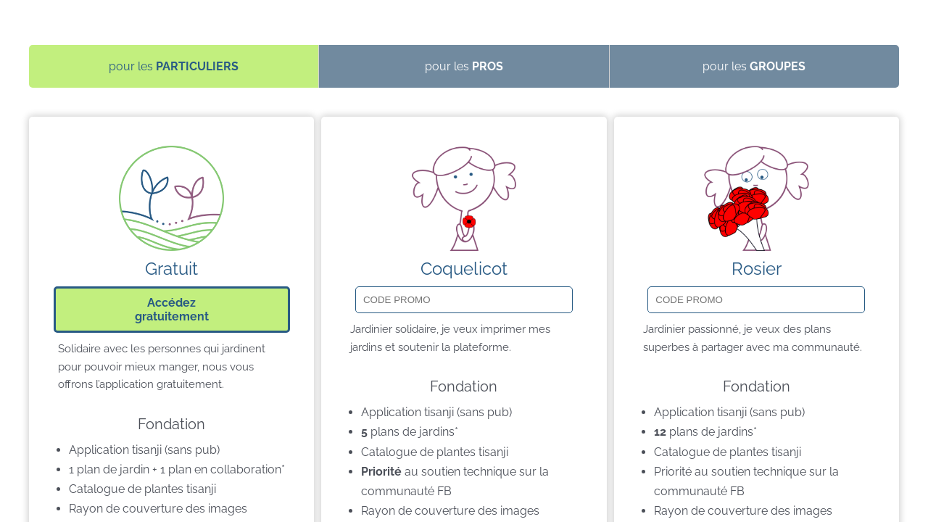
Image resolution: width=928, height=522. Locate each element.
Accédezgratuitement (172, 309)
